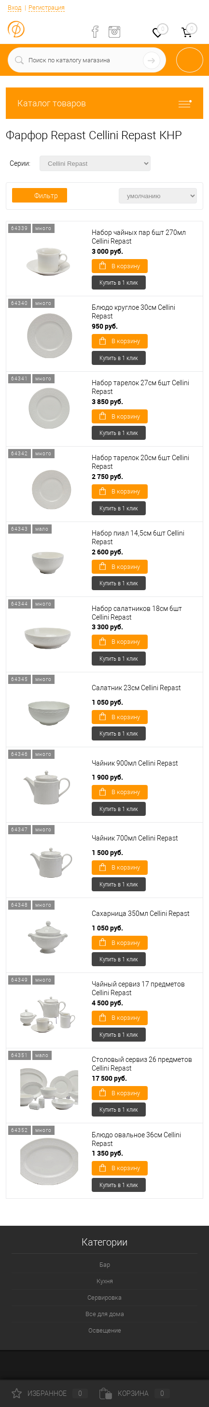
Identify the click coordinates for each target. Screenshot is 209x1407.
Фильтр (39, 196)
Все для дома (104, 1314)
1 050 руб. (107, 702)
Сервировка (104, 1297)
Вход (14, 7)
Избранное (50, 1393)
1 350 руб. (107, 1153)
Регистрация (46, 7)
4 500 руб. (107, 1002)
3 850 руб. (107, 401)
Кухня (105, 1281)
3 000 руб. (107, 251)
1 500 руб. (107, 852)
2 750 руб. (107, 476)
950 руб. (105, 326)
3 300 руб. (107, 626)
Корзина (134, 1393)
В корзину (119, 265)
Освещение (104, 1330)
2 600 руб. (107, 551)
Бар (104, 1264)
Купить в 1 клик (118, 282)
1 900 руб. (107, 777)
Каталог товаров (104, 103)
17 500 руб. (109, 1078)
